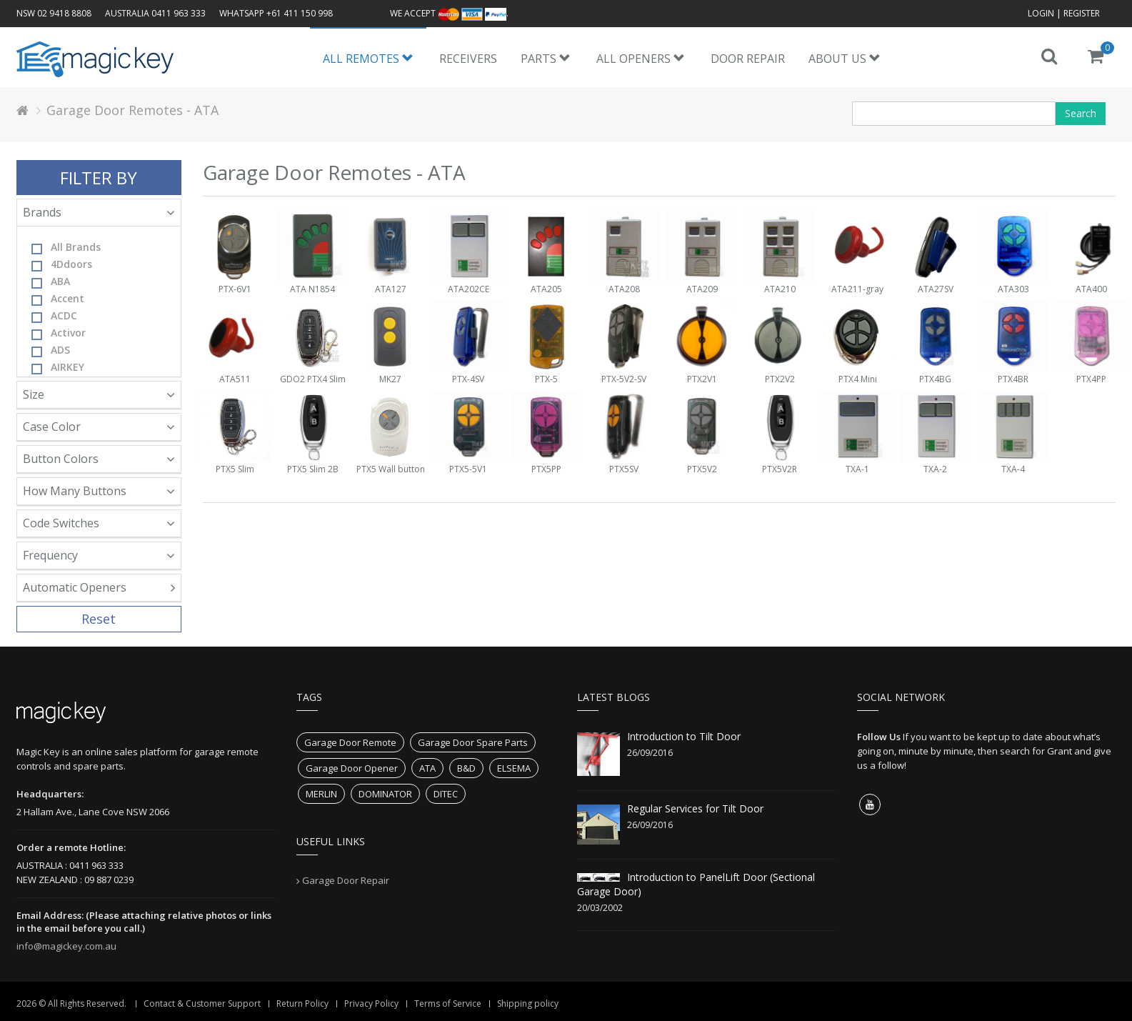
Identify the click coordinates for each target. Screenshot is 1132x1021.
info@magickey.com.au (66, 946)
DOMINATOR (385, 793)
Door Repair (748, 58)
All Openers (640, 58)
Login (1041, 13)
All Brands (66, 247)
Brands (99, 212)
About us (844, 58)
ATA (427, 768)
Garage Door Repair (345, 880)
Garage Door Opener (352, 768)
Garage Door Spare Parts (473, 742)
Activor (58, 333)
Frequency (99, 555)
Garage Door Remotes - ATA (132, 110)
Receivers (468, 58)
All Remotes (368, 58)
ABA (50, 281)
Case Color (99, 426)
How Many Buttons (99, 491)
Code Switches (99, 523)
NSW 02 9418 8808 (53, 13)
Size (99, 394)
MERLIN (321, 793)
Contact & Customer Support (202, 1003)
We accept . (449, 13)
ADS (50, 350)
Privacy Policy (371, 1003)
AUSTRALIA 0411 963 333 (155, 13)
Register (1081, 13)
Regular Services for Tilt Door (695, 808)
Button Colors (99, 459)
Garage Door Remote (350, 742)
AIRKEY (57, 367)
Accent (57, 299)
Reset (98, 618)
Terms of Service (447, 1003)
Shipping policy (528, 1003)
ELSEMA (514, 768)
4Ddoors (61, 264)
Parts (546, 58)
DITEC (446, 793)
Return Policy (302, 1003)
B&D (466, 768)
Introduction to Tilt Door (684, 736)
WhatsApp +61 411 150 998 (276, 13)
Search (1080, 113)
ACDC (54, 316)
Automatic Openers (99, 587)
